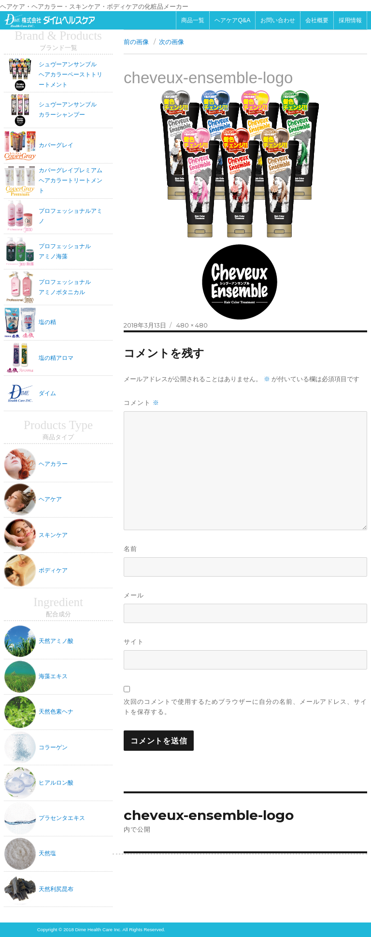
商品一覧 (192, 20)
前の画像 (136, 41)
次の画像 (171, 41)
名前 (130, 548)
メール (134, 595)
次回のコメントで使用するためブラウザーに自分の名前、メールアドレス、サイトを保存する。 (245, 706)
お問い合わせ (277, 20)
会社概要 (316, 20)
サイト (134, 641)
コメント (141, 403)
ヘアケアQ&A (232, 20)
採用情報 (350, 20)
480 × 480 (192, 325)
